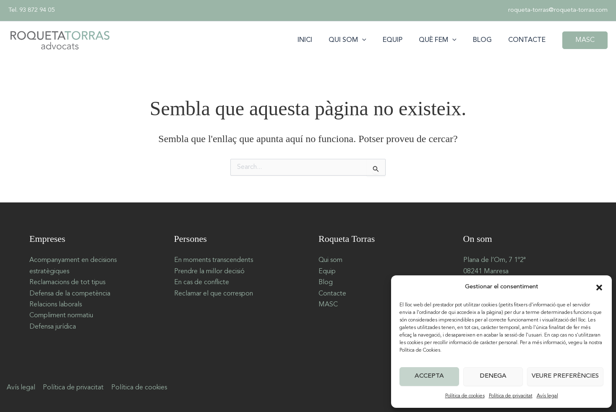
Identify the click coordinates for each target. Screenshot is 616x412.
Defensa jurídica (52, 327)
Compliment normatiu (61, 315)
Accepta (429, 376)
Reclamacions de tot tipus (67, 282)
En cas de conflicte (201, 282)
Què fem (445, 40)
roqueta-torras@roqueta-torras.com (558, 10)
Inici (321, 40)
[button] (599, 287)
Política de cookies (465, 396)
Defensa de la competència (69, 293)
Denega (493, 376)
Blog (487, 40)
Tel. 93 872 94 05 (31, 10)
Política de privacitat (510, 396)
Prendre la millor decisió (209, 271)
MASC (328, 304)
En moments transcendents (213, 260)
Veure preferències (565, 376)
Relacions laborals (55, 304)
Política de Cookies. (420, 350)
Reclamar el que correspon (213, 293)
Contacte (528, 40)
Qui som (361, 40)
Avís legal (547, 396)
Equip (403, 40)
